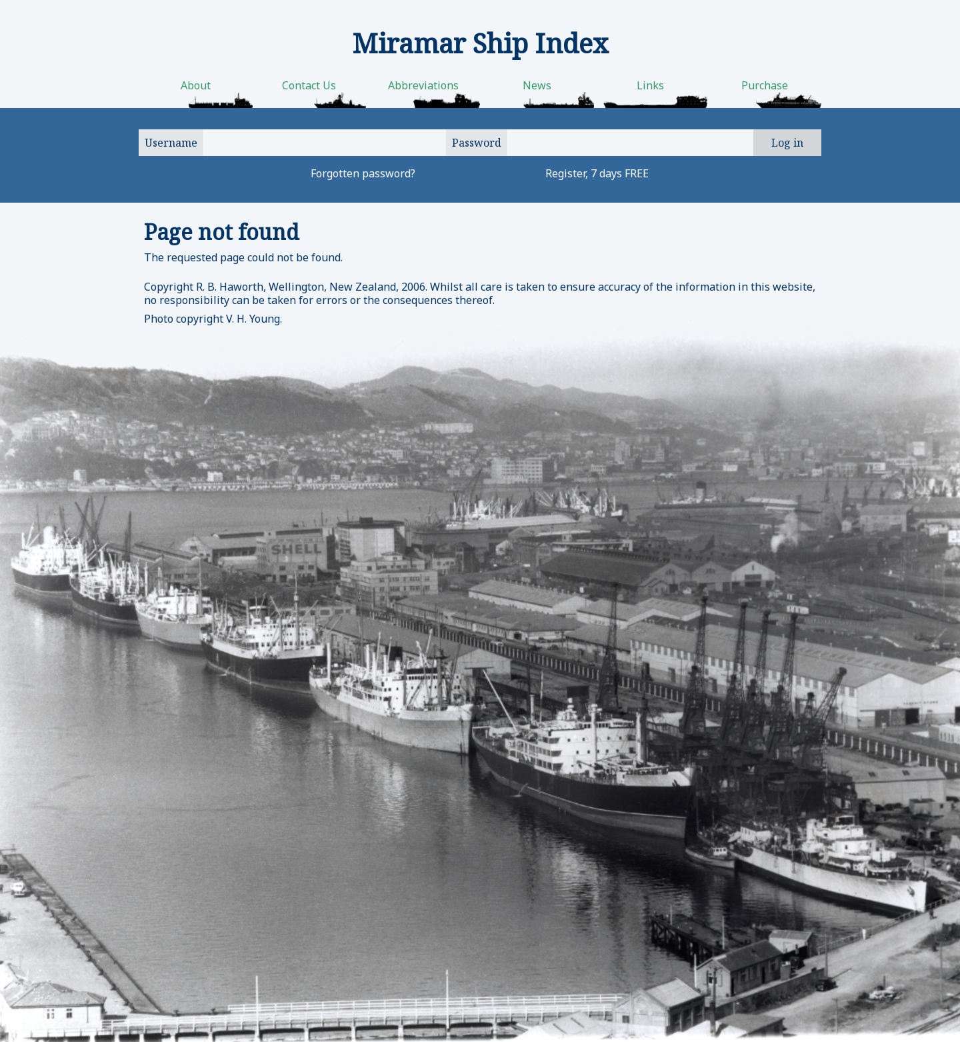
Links (650, 85)
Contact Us (309, 85)
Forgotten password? (363, 173)
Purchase (764, 85)
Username (171, 142)
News (537, 85)
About (196, 85)
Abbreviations (423, 85)
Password (476, 142)
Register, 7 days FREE (597, 173)
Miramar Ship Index (480, 43)
